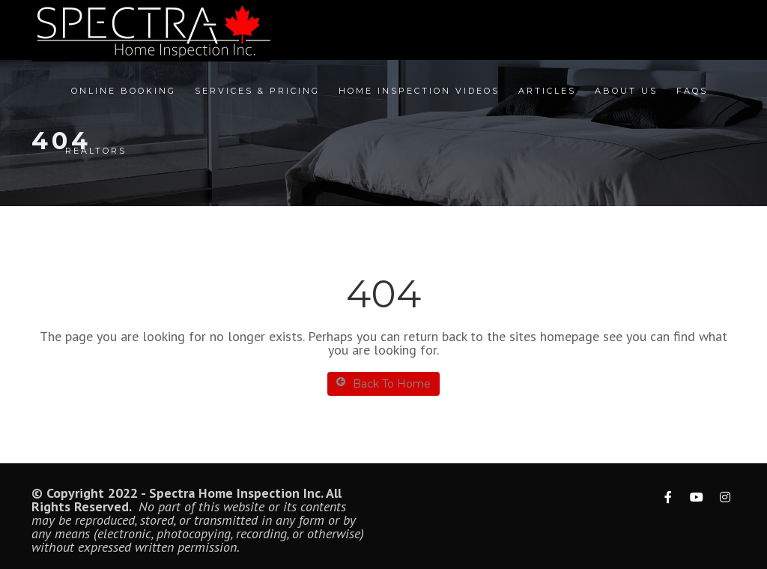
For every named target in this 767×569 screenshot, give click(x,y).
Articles (547, 90)
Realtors (96, 150)
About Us (626, 90)
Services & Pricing (257, 90)
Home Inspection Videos (419, 90)
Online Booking (123, 90)
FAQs (692, 90)
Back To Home (383, 383)
